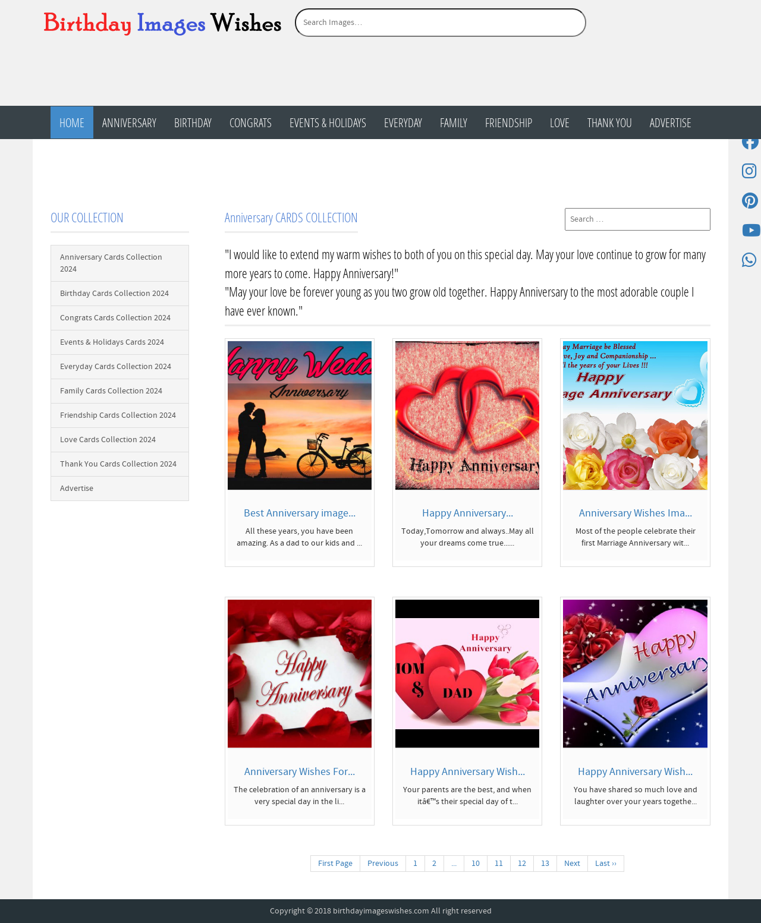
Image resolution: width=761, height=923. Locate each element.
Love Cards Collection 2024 (108, 439)
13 (545, 863)
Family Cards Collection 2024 (111, 391)
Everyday (403, 122)
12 (522, 863)
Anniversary (129, 122)
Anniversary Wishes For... (299, 772)
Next (572, 863)
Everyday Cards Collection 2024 (115, 366)
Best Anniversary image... (300, 513)
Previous (382, 863)
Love (560, 122)
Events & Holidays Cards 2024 (112, 342)
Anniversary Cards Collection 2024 (111, 263)
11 (499, 863)
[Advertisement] (380, 75)
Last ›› (606, 863)
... (454, 863)
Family (453, 122)
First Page (335, 863)
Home (71, 122)
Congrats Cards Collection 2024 (115, 318)
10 (475, 863)
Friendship (508, 122)
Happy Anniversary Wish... (467, 772)
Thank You (609, 122)
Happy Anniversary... (467, 513)
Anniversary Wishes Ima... (635, 513)
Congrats (250, 122)
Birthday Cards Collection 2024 (114, 293)
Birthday (193, 122)
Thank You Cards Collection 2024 (118, 464)
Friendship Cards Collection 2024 (118, 415)
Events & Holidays (328, 122)
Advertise (670, 122)
